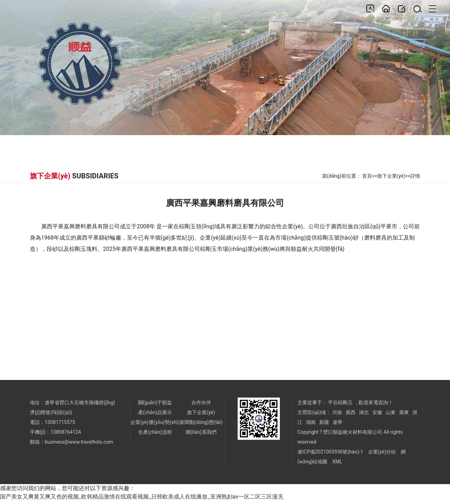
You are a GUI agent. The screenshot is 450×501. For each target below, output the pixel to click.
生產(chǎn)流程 (155, 432)
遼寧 (337, 422)
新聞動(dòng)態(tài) (201, 422)
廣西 (350, 412)
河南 (337, 412)
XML (337, 461)
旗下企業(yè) (391, 176)
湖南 (311, 422)
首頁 (367, 176)
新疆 (324, 422)
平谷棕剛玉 (340, 402)
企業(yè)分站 (382, 452)
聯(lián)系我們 (201, 432)
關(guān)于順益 (155, 402)
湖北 (364, 412)
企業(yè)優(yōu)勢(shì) (155, 422)
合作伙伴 (201, 402)
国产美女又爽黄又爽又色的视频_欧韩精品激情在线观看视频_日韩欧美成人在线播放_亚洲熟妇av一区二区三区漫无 (141, 496)
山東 (391, 412)
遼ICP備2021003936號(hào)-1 (330, 452)
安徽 (377, 412)
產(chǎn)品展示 (155, 412)
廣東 (404, 412)
